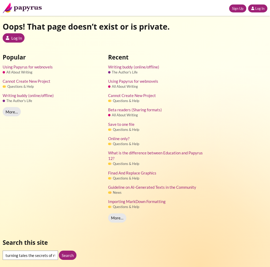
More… (12, 111)
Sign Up (237, 8)
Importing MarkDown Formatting (137, 201)
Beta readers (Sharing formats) (135, 109)
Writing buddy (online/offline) (28, 95)
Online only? (118, 138)
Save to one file (121, 124)
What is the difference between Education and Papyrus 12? (155, 155)
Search (68, 255)
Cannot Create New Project (26, 81)
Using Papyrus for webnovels (28, 67)
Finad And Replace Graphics (132, 173)
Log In (257, 8)
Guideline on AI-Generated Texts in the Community (152, 187)
